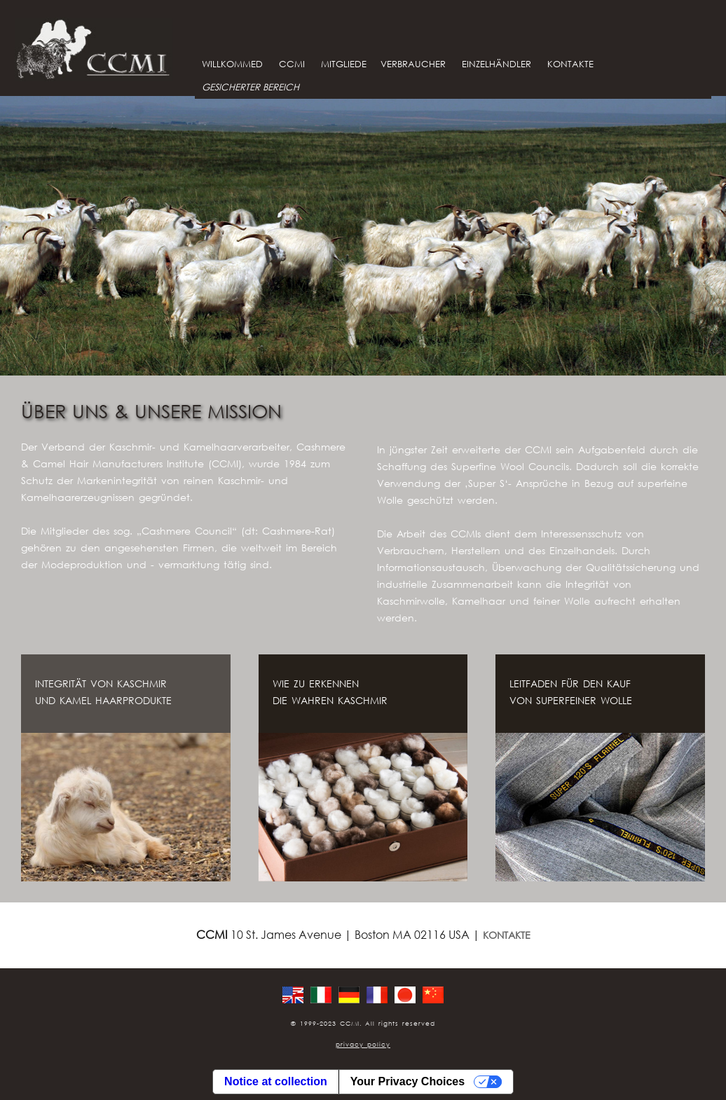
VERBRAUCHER (413, 64)
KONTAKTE (570, 64)
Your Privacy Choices (407, 1081)
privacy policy (363, 1044)
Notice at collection (275, 1081)
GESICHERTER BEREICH (250, 87)
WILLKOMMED (232, 64)
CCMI (292, 64)
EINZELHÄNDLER (496, 64)
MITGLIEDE (344, 64)
